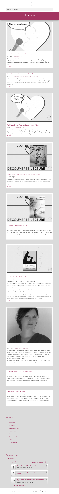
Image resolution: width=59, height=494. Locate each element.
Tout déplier (40, 462)
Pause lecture (17, 177)
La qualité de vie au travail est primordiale (19, 371)
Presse (11, 434)
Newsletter (12, 422)
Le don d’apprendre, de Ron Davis (17, 225)
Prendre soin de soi (30, 76)
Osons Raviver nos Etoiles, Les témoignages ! (20, 54)
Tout (22, 56)
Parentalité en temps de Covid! (16, 391)
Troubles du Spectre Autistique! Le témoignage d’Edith (23, 125)
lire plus (9, 66)
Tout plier (34, 462)
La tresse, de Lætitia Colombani (16, 276)
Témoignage (17, 56)
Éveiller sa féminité (19, 76)
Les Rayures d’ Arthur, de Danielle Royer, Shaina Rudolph (23, 174)
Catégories (12, 458)
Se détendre (12, 425)
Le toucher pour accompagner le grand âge (20, 346)
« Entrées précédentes (11, 409)
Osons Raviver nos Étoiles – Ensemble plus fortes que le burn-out (26, 74)
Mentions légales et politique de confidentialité (36, 491)
